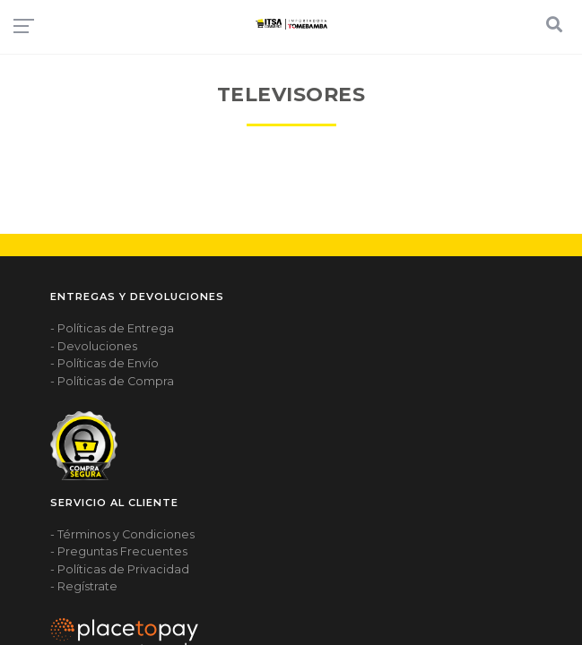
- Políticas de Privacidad (119, 569)
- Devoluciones (93, 346)
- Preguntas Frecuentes (118, 551)
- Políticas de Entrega (112, 328)
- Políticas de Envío (104, 363)
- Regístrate (83, 586)
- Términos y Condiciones (122, 534)
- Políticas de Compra (112, 381)
